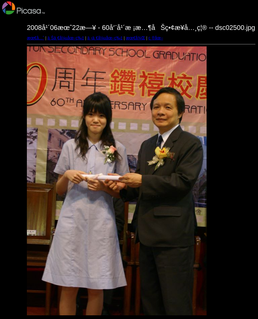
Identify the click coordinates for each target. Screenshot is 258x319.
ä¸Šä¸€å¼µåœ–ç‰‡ (65, 38)
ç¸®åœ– (155, 38)
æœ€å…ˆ (35, 38)
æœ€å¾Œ (135, 38)
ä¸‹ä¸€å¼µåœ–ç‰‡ (105, 38)
